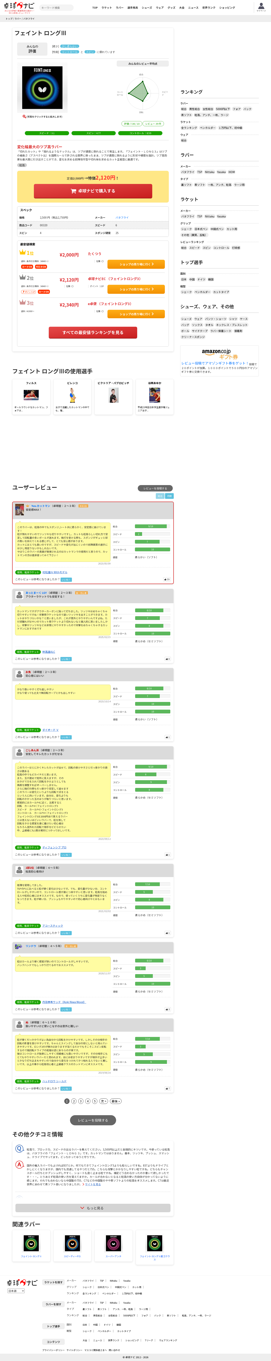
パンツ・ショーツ (215, 319)
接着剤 (238, 331)
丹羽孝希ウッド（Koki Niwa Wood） (64, 1002)
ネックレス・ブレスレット (232, 325)
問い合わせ (114, 1350)
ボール (185, 331)
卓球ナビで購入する (96, 191)
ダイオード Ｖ (50, 730)
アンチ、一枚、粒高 (123, 1309)
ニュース (193, 7)
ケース (244, 319)
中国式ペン (217, 229)
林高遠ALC (48, 652)
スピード (194, 248)
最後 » (116, 1101)
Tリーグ (149, 1340)
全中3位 (83, 506)
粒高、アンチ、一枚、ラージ (211, 115)
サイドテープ (200, 331)
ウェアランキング (168, 1340)
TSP (199, 172)
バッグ (185, 325)
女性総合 (208, 109)
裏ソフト (186, 185)
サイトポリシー (74, 1350)
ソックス (197, 325)
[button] (42, 88)
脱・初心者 (81, 593)
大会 (181, 7)
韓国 (210, 279)
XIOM (231, 172)
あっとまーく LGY (36, 593)
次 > (103, 1101)
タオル (209, 325)
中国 (192, 279)
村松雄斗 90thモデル (55, 572)
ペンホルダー (208, 128)
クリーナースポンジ (193, 337)
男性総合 (194, 109)
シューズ (147, 7)
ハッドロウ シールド (54, 1081)
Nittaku (209, 172)
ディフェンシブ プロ (54, 847)
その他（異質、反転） (194, 235)
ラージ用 (239, 185)
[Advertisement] (44, 448)
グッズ (171, 7)
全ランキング (189, 128)
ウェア (160, 7)
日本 (184, 279)
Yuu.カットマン (40, 506)
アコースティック (52, 925)
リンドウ (31, 946)
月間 (169, 495)
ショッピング (227, 7)
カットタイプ (221, 292)
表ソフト (186, 115)
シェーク (186, 229)
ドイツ (201, 279)
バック (247, 109)
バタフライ (187, 172)
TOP (95, 7)
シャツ (233, 319)
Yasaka (221, 172)
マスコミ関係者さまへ (95, 1350)
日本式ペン (201, 229)
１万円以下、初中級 (230, 128)
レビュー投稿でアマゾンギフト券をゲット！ (215, 363)
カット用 (232, 229)
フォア (237, 109)
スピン (207, 248)
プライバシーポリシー (53, 1350)
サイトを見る (93, 1184)
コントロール (221, 248)
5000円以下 (223, 109)
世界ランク (208, 7)
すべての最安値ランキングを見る (93, 332)
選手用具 (132, 7)
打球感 (236, 248)
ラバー (120, 7)
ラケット (106, 7)
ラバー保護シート (220, 331)
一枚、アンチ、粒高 (219, 185)
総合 (184, 109)
